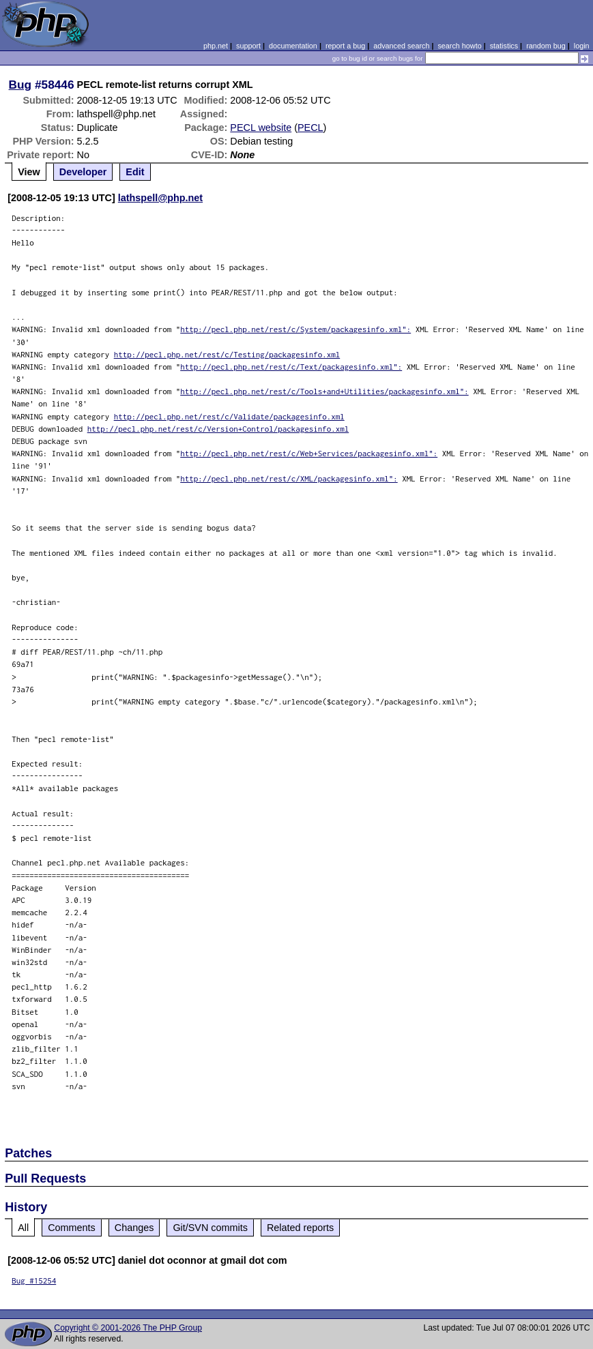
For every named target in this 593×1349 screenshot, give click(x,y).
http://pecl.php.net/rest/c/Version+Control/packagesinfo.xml (218, 428)
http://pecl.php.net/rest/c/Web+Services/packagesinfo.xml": (308, 453)
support (248, 46)
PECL (310, 127)
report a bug (345, 46)
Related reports (300, 1227)
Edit (135, 171)
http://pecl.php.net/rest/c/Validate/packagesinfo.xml (229, 416)
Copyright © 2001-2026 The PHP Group (128, 1328)
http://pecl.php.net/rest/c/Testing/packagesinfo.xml (227, 354)
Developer (83, 171)
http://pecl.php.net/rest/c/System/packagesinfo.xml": (295, 329)
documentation (293, 46)
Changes (134, 1227)
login (582, 46)
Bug (20, 84)
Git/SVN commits (210, 1227)
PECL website (260, 127)
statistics (504, 46)
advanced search (401, 46)
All (23, 1227)
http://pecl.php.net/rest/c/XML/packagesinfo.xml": (289, 478)
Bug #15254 (34, 1280)
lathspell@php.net (160, 197)
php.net (215, 46)
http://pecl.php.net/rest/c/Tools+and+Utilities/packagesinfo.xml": (324, 391)
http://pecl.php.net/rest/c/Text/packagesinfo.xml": (291, 366)
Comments (72, 1227)
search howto (459, 46)
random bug (546, 46)
